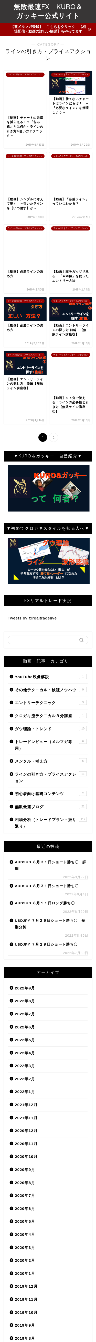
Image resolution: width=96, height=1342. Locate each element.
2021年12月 (26, 972)
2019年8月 (25, 1206)
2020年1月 (25, 1141)
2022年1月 (25, 959)
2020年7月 (25, 1063)
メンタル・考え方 (51, 628)
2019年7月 (25, 1219)
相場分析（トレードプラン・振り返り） (51, 690)
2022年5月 (25, 908)
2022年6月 (25, 895)
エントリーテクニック (51, 570)
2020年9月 (25, 1037)
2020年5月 (25, 1089)
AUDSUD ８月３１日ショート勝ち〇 (47, 754)
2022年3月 (25, 934)
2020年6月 (25, 1076)
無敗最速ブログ (51, 674)
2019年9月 (25, 1193)
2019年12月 (26, 1154)
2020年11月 (26, 1011)
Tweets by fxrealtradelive (32, 486)
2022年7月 (25, 882)
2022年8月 (25, 869)
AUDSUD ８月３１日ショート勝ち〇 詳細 (50, 733)
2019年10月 (26, 1180)
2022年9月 (25, 856)
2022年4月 (25, 920)
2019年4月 (25, 1258)
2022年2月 (25, 947)
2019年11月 (26, 1167)
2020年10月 (26, 1024)
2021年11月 (26, 985)
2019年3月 (25, 1271)
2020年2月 (25, 1128)
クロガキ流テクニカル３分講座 (51, 583)
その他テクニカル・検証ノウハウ (51, 557)
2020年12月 (26, 998)
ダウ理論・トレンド (51, 596)
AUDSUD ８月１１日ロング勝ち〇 (45, 771)
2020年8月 (25, 1050)
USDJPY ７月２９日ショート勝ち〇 (46, 812)
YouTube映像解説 (51, 544)
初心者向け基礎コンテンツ (51, 661)
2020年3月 (25, 1115)
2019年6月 (25, 1232)
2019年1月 (25, 1297)
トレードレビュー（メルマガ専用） (51, 612)
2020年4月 (25, 1102)
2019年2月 (25, 1284)
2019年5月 (25, 1245)
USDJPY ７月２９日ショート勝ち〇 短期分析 (50, 792)
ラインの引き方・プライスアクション (51, 645)
